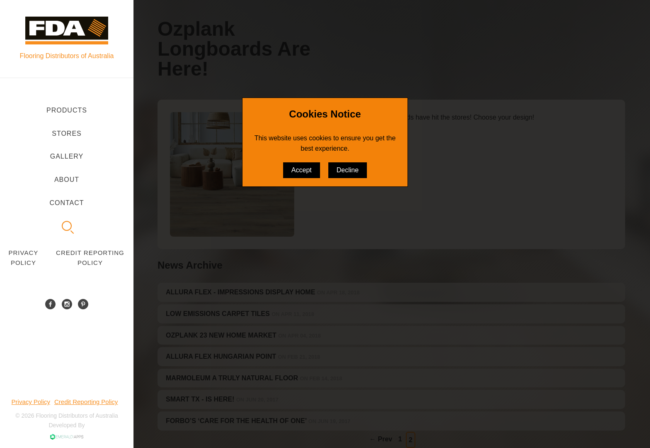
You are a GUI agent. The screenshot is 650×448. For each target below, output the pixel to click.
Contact (66, 202)
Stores (67, 133)
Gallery (67, 156)
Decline (348, 170)
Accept (301, 170)
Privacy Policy (24, 257)
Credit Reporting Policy (90, 257)
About (66, 179)
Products (66, 110)
